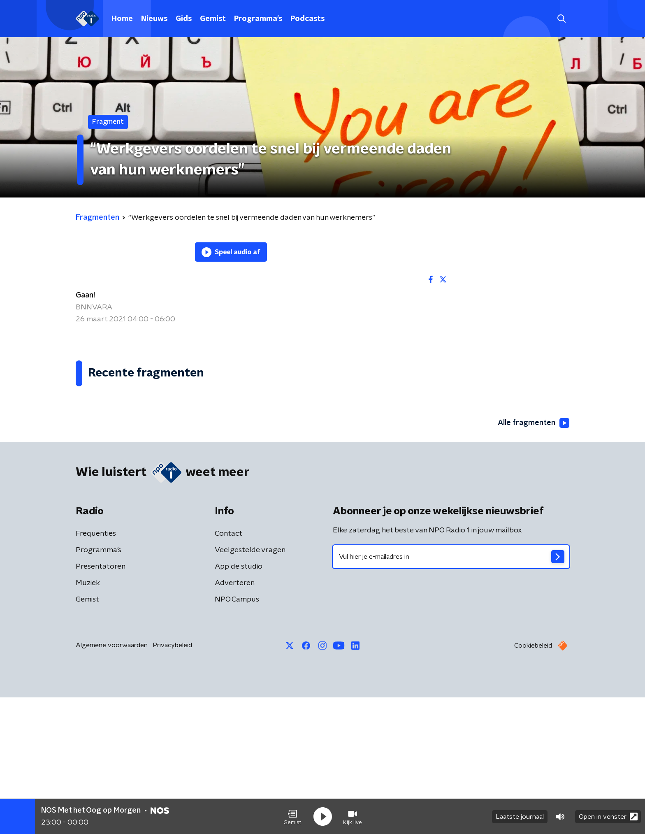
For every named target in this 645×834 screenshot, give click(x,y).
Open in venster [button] (608, 816)
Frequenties (96, 670)
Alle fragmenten (533, 560)
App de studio (238, 703)
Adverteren (235, 719)
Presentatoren (100, 703)
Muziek (88, 719)
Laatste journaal (520, 816)
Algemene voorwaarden (112, 781)
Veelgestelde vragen (250, 686)
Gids (184, 19)
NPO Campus (237, 736)
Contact (228, 670)
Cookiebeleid (533, 782)
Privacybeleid (172, 781)
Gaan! (85, 295)
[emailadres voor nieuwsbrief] (451, 693)
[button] (292, 817)
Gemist (213, 19)
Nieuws (154, 19)
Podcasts (307, 19)
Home (122, 19)
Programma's (258, 19)
